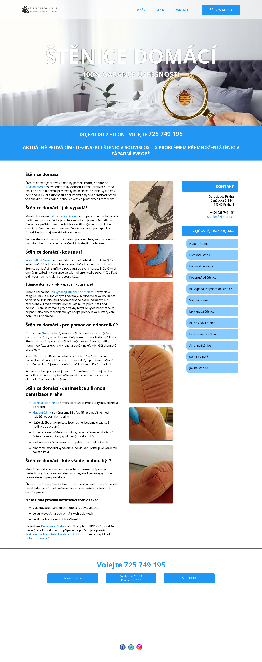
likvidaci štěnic (35, 187)
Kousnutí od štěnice (38, 260)
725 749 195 (223, 10)
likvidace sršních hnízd (73, 534)
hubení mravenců (37, 538)
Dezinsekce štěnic (45, 403)
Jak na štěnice (198, 368)
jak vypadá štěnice (63, 216)
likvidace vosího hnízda (41, 534)
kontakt (182, 9)
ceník (160, 9)
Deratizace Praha (53, 526)
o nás (141, 9)
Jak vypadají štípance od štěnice (210, 289)
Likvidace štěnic (199, 255)
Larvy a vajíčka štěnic (203, 334)
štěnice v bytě (51, 333)
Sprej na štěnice (200, 345)
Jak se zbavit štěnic (202, 323)
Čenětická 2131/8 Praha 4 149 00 (131, 578)
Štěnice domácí (199, 300)
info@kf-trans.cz (73, 578)
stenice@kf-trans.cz (220, 217)
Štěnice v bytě (198, 357)
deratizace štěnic (36, 337)
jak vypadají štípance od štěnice (72, 292)
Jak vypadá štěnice (201, 311)
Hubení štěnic (42, 413)
